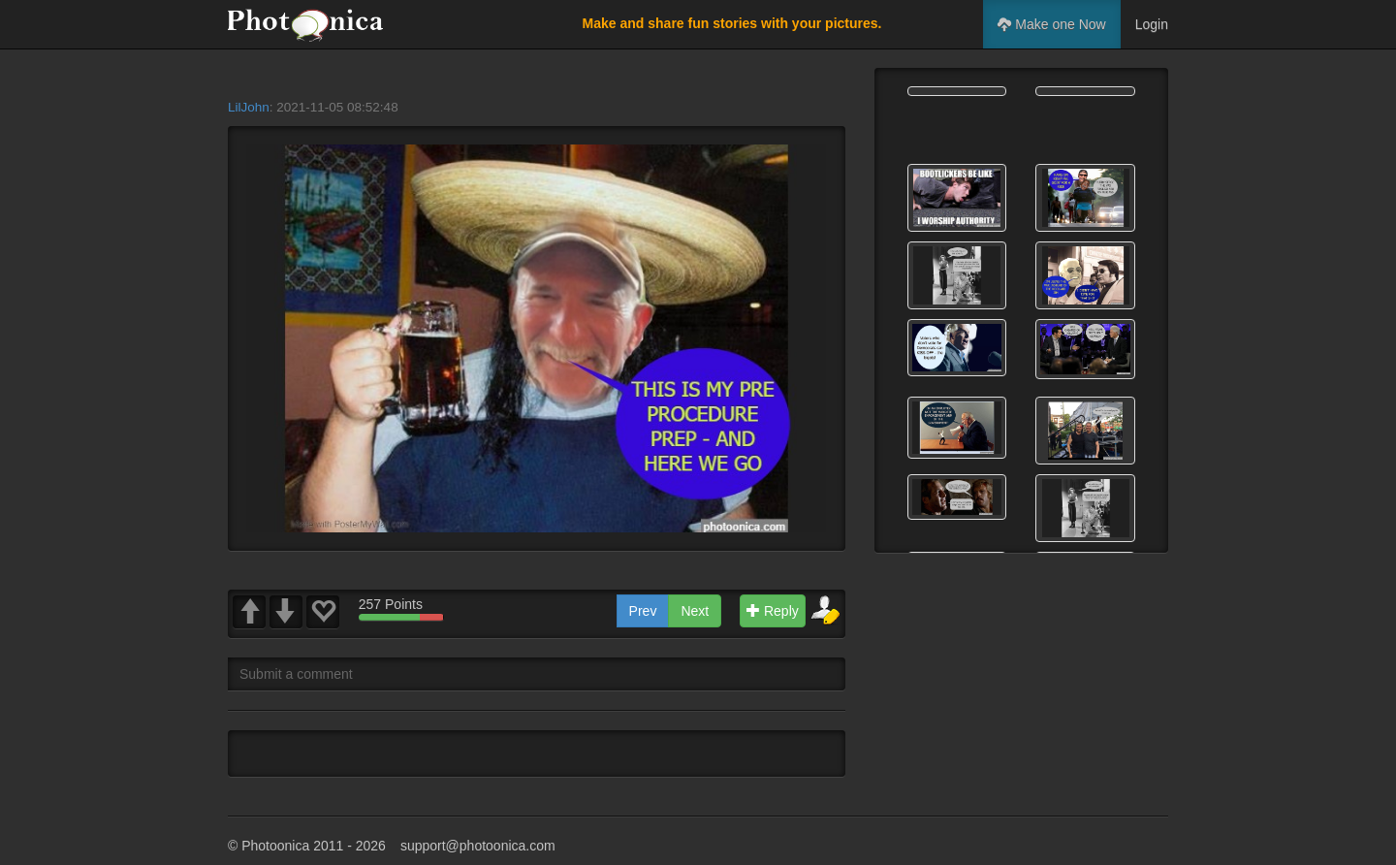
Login (1151, 24)
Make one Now (1051, 24)
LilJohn (249, 107)
